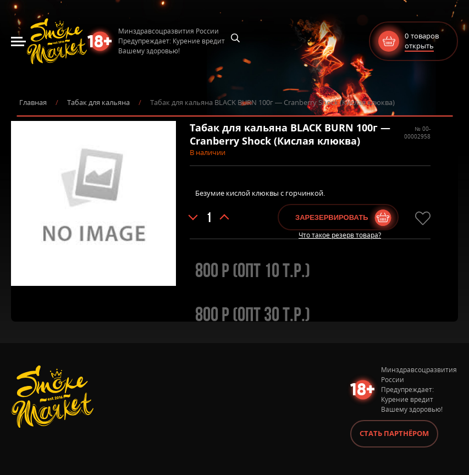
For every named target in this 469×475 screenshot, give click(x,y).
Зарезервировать (331, 217)
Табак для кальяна (98, 102)
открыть (419, 46)
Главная (33, 102)
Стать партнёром (394, 433)
